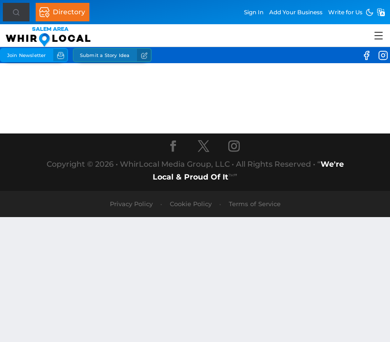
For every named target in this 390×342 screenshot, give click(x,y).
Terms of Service (255, 204)
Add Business (295, 12)
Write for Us (345, 12)
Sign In (253, 12)
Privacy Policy (131, 204)
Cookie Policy (191, 204)
